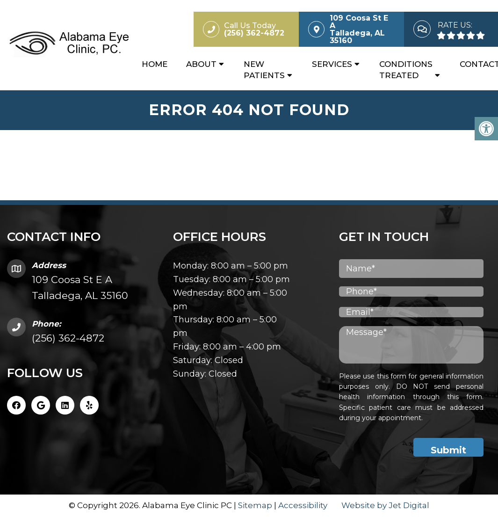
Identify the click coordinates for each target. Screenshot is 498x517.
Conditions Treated (406, 69)
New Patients (264, 69)
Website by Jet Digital (385, 505)
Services (332, 64)
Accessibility (302, 505)
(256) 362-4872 (68, 338)
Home (154, 64)
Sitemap (255, 505)
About (201, 64)
